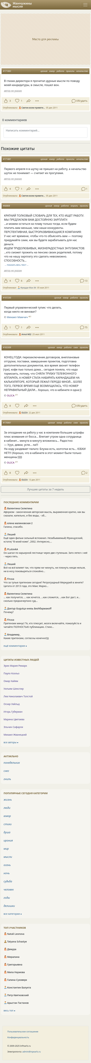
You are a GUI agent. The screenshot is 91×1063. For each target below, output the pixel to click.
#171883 (7, 71)
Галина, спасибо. (13, 526)
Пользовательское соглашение (22, 1031)
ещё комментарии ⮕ (15, 645)
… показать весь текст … (17, 264)
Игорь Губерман (13, 711)
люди (7, 808)
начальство (82, 71)
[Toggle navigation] (85, 4)
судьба (8, 881)
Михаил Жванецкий (15, 734)
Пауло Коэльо (11, 673)
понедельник (12, 763)
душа (7, 832)
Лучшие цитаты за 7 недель (45, 489)
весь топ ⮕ (9, 1010)
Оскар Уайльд (12, 704)
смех (75, 347)
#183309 (7, 347)
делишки (9, 906)
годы (7, 898)
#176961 (7, 422)
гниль (7, 779)
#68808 (6, 205)
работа (60, 71)
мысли (8, 857)
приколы (70, 71)
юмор (52, 71)
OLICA (10, 395)
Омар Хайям (11, 681)
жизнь (8, 799)
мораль (74, 205)
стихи (8, 824)
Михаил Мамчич (17, 317)
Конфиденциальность (18, 1037)
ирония (44, 71)
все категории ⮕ (13, 913)
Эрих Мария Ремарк (15, 665)
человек (9, 889)
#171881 (7, 159)
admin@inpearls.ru (31, 1051)
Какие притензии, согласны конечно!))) (26, 638)
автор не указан (13, 90)
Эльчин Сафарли (13, 727)
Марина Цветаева (14, 719)
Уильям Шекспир (14, 688)
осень (7, 865)
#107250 (7, 297)
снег (6, 771)
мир (6, 849)
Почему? (9, 612)
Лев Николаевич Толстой (18, 696)
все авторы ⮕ (11, 742)
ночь (7, 873)
